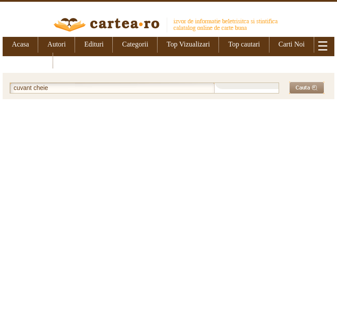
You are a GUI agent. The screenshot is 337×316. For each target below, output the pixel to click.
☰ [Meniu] (322, 46)
